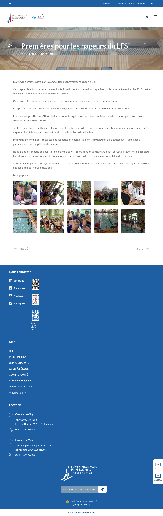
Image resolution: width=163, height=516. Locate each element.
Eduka (150, 3)
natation (47, 54)
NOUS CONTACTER (20, 386)
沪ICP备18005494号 (81, 504)
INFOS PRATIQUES (20, 380)
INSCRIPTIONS (18, 356)
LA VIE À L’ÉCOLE (19, 368)
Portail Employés (137, 3)
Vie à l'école (28, 54)
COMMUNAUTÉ (18, 374)
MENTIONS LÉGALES (19, 393)
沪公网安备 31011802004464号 (83, 501)
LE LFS (12, 350)
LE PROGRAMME (19, 362)
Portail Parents (119, 3)
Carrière (106, 3)
